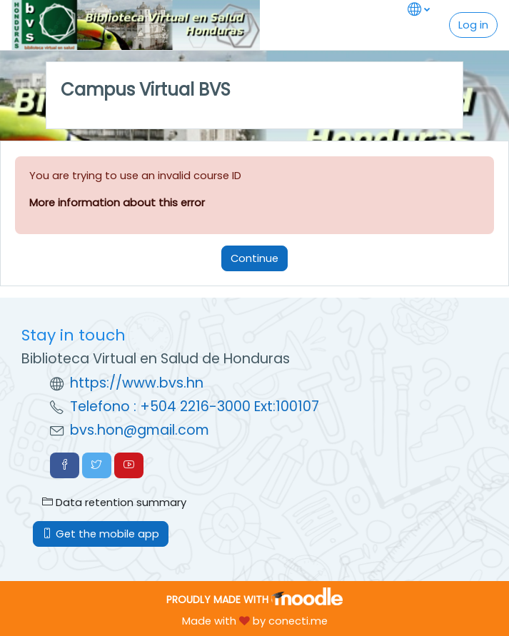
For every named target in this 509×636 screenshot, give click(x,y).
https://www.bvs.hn (136, 383)
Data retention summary (114, 502)
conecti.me (298, 620)
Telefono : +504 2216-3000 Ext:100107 (194, 406)
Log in (473, 24)
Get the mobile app (100, 533)
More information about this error (117, 202)
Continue (254, 258)
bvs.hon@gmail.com (139, 430)
